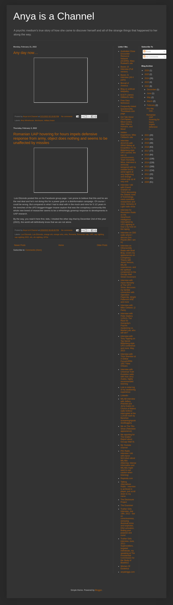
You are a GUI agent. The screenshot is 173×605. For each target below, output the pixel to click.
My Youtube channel (126, 446)
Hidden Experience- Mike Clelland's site (128, 134)
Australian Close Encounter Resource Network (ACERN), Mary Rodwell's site (128, 57)
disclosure (39, 120)
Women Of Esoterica (125, 567)
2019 (147, 143)
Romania (72, 234)
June (149, 93)
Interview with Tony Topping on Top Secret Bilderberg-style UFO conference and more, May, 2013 (128, 343)
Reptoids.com (127, 478)
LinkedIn (124, 395)
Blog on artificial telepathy (128, 90)
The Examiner (127, 505)
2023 (147, 82)
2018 (147, 147)
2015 (147, 159)
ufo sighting (37, 237)
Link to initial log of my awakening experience (128, 389)
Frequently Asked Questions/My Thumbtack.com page (128, 110)
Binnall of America (125, 84)
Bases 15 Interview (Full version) (127, 69)
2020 (147, 139)
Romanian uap (83, 234)
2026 (147, 70)
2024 (147, 78)
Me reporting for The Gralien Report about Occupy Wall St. (128, 438)
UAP (91, 234)
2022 (147, 86)
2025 (147, 74)
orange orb (48, 234)
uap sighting (99, 234)
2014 (147, 162)
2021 (147, 135)
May (149, 97)
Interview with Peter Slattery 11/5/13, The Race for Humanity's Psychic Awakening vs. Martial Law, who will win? (128, 323)
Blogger (98, 590)
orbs (66, 234)
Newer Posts (19, 245)
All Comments (150, 57)
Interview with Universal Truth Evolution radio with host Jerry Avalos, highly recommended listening (127, 376)
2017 (147, 151)
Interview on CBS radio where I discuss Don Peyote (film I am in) (128, 238)
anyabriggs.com (128, 572)
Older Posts (102, 245)
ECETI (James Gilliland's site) (127, 96)
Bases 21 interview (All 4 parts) (127, 77)
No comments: (67, 116)
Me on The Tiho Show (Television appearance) (128, 428)
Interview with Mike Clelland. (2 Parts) (128, 307)
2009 (147, 182)
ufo (31, 237)
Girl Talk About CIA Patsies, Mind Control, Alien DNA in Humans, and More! (127, 123)
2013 (147, 166)
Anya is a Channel (53, 16)
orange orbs (58, 234)
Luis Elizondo (37, 234)
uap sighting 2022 (22, 237)
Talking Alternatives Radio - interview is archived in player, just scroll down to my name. (128, 489)
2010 (147, 178)
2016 (147, 155)
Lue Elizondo (26, 234)
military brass (49, 120)
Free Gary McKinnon (125, 101)
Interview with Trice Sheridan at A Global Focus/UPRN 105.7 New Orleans (128, 360)
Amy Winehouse (27, 120)
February (151, 105)
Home (61, 245)
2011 (147, 174)
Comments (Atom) (33, 250)
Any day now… (25, 53)
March (150, 101)
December (152, 89)
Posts (147, 51)
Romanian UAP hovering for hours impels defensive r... (152, 122)
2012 (147, 170)
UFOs (46, 237)
